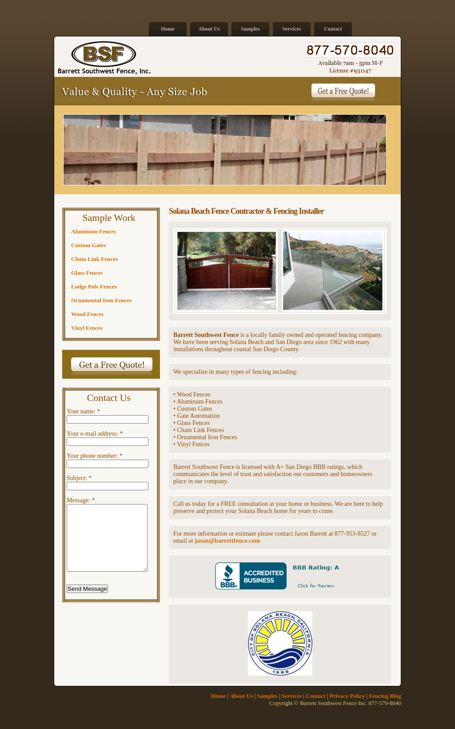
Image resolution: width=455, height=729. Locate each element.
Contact (333, 29)
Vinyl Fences (87, 327)
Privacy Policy (347, 696)
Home (168, 29)
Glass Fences (87, 272)
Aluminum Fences (93, 231)
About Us (209, 29)
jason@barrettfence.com (227, 540)
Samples (250, 29)
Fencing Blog (385, 696)
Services (292, 29)
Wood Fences (87, 314)
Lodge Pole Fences (94, 286)
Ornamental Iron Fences (101, 300)
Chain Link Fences (94, 259)
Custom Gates (88, 245)
